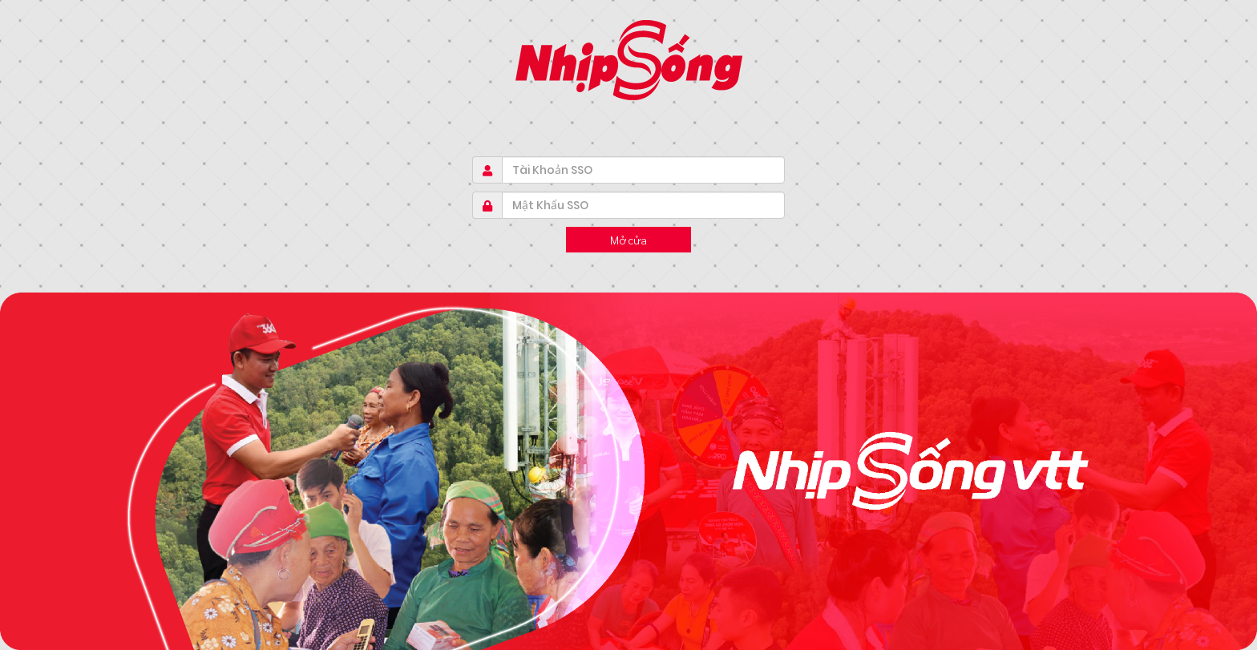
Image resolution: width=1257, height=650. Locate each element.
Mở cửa (628, 239)
